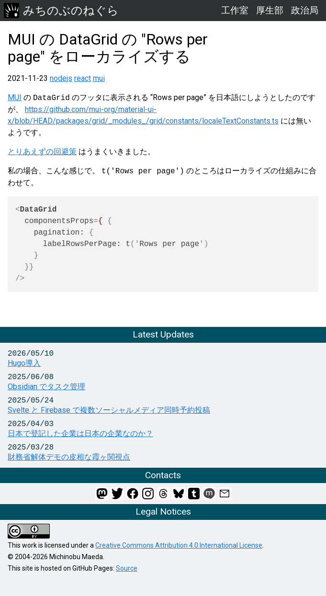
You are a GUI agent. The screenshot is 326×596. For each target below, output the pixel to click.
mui (99, 78)
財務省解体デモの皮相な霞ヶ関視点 (69, 456)
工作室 (234, 10)
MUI (15, 97)
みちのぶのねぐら (61, 10)
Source (126, 568)
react (82, 78)
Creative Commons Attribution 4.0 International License (178, 545)
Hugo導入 (24, 363)
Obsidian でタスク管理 (46, 386)
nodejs (61, 78)
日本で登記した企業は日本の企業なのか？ (80, 433)
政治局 (304, 10)
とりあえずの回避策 (42, 151)
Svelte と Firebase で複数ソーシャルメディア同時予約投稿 (109, 410)
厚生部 (269, 10)
